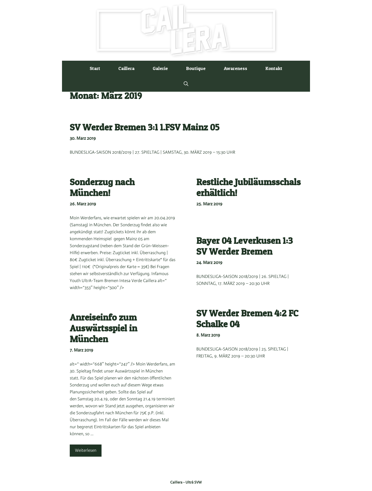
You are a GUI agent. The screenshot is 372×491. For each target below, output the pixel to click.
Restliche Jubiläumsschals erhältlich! (248, 187)
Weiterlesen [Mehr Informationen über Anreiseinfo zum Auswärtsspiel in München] (85, 450)
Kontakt (273, 68)
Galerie (160, 68)
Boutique (196, 68)
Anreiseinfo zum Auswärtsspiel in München (103, 328)
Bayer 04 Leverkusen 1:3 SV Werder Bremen (244, 246)
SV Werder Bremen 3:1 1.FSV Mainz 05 (144, 127)
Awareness (235, 68)
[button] (186, 84)
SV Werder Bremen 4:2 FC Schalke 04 (247, 319)
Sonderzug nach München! (102, 187)
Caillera (126, 68)
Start (95, 68)
